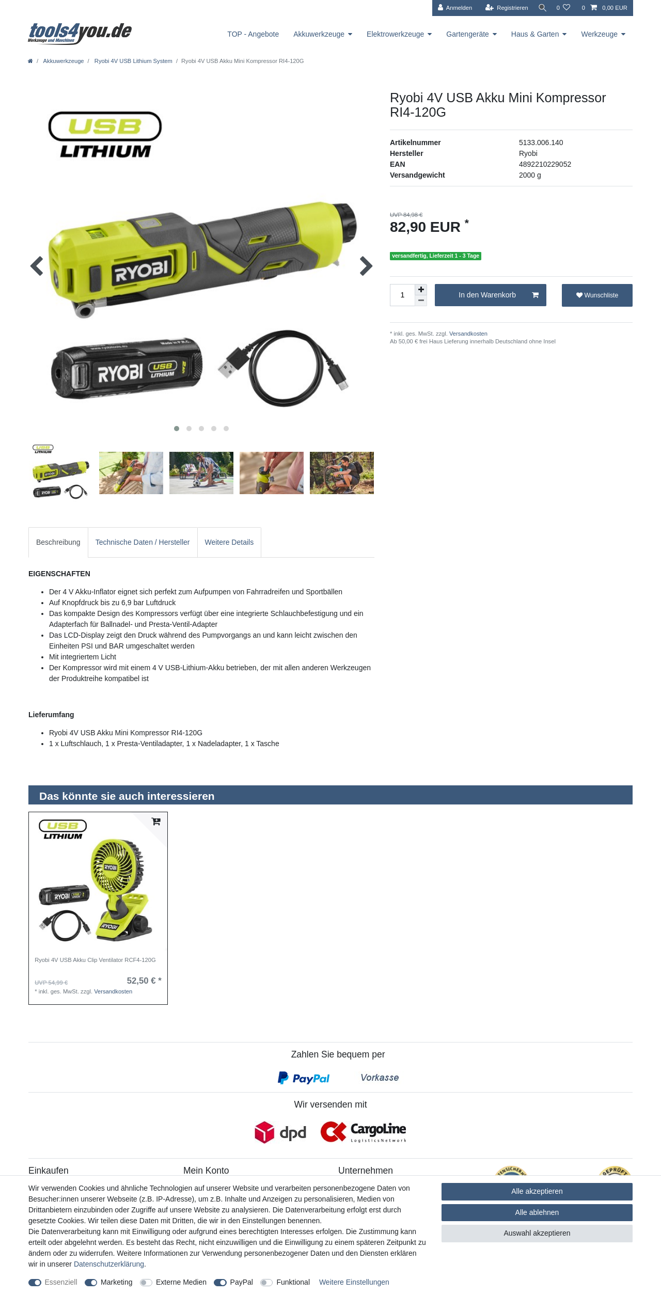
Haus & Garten (535, 34)
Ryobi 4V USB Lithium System (132, 61)
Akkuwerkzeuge (318, 34)
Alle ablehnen (537, 1212)
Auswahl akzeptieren (536, 1233)
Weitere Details (229, 542)
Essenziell (61, 1282)
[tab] (58, 542)
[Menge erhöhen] (421, 289)
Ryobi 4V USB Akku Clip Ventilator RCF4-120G (95, 960)
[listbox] (98, 881)
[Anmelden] (451, 8)
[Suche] (540, 8)
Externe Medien (181, 1282)
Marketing (116, 1282)
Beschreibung (58, 542)
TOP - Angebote (253, 34)
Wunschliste (597, 295)
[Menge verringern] (421, 300)
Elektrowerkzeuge (395, 34)
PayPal (241, 1282)
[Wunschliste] (563, 8)
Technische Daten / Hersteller (143, 542)
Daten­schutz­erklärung (109, 1264)
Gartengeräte (467, 34)
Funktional (293, 1282)
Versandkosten (467, 333)
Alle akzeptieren (537, 1191)
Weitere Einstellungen (354, 1282)
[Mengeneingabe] (402, 295)
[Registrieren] (503, 8)
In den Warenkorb (499, 295)
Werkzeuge (599, 34)
